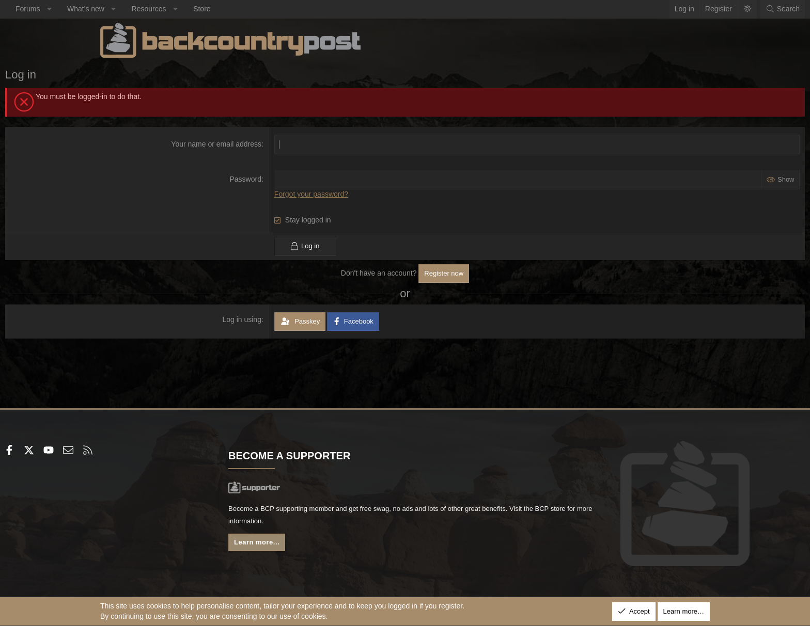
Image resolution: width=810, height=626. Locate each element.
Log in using (274, 319)
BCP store (370, 523)
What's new (180, 9)
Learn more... (307, 546)
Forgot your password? (343, 194)
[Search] (687, 9)
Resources (244, 9)
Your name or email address (249, 144)
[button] (144, 9)
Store (296, 9)
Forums (123, 9)
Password (277, 179)
